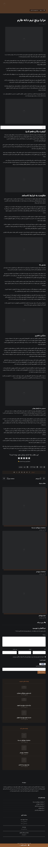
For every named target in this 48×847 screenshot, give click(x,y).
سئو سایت (24, 843)
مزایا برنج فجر (41, 807)
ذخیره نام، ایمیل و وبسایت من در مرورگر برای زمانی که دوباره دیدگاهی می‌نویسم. (28, 656)
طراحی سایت (29, 843)
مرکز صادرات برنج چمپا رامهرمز (24, 705)
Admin (41, 467)
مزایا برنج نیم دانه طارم (24, 764)
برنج (24, 467)
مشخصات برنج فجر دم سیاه (24, 740)
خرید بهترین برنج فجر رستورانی (24, 693)
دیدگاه (44, 634)
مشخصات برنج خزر (24, 752)
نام (45, 648)
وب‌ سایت (15, 648)
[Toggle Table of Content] (42, 128)
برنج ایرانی (20, 467)
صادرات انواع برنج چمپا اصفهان (24, 717)
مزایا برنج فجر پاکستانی (39, 810)
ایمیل (30, 648)
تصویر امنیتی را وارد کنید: (41, 665)
